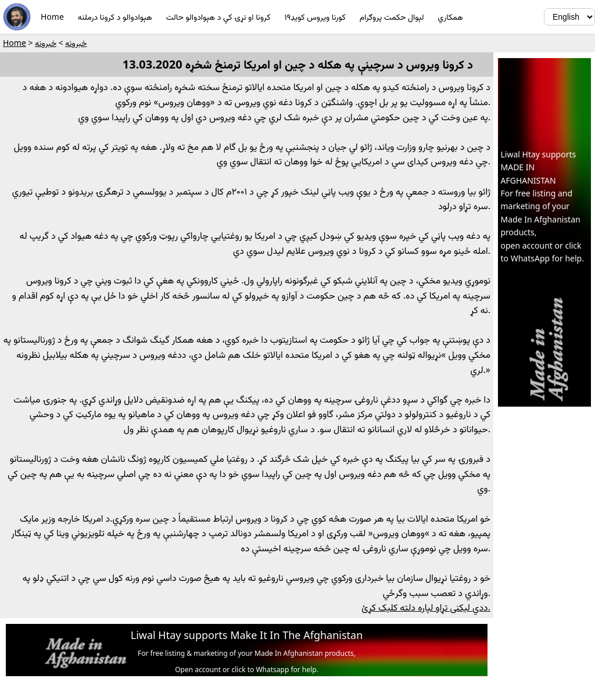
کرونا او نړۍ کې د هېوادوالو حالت (218, 16)
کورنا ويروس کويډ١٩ (314, 16)
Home (52, 16)
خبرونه (76, 42)
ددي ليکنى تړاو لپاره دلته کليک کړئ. (425, 607)
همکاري (450, 16)
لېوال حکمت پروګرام (392, 16)
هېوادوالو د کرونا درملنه (115, 16)
